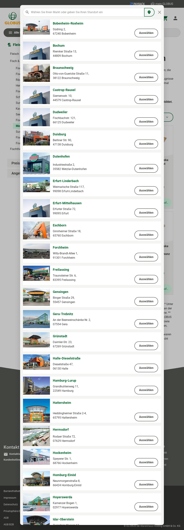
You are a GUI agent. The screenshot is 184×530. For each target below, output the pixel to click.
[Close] (159, 12)
